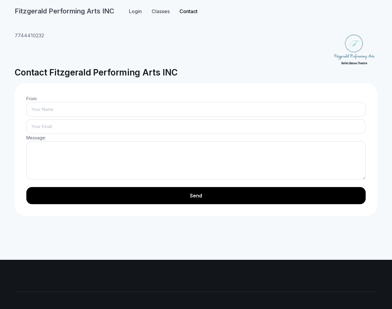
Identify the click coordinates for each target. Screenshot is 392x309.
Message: (36, 137)
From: (31, 98)
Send (196, 196)
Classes (161, 11)
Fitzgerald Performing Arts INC (64, 11)
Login (135, 11)
